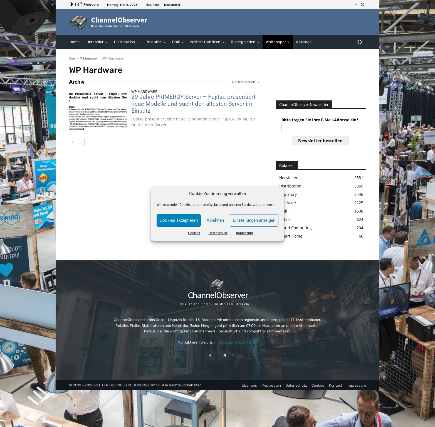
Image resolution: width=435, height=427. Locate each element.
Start (72, 58)
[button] (359, 41)
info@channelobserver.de (235, 342)
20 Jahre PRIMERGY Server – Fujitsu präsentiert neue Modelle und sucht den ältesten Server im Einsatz (193, 103)
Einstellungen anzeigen (254, 220)
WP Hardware (144, 91)
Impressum (244, 233)
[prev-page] (72, 142)
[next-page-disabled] (81, 142)
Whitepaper (89, 58)
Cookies (194, 233)
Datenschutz (218, 233)
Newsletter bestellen (320, 140)
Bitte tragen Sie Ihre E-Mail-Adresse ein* (320, 119)
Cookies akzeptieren (179, 220)
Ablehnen (215, 220)
